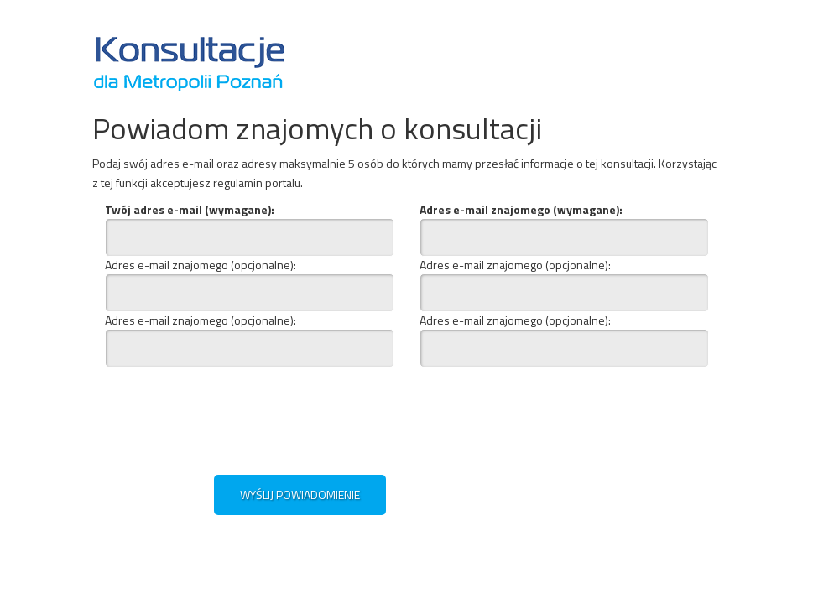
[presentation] (266, 417)
